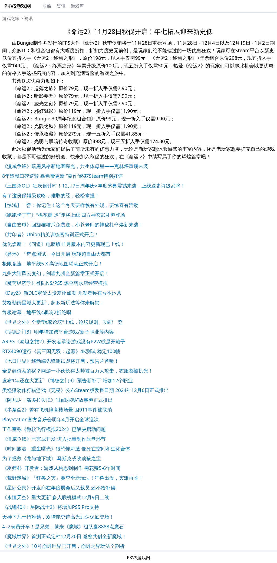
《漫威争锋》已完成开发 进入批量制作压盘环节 (54, 439)
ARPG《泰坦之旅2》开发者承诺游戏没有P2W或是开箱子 (63, 341)
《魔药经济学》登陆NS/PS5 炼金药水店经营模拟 (55, 283)
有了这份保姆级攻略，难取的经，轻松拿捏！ (51, 195)
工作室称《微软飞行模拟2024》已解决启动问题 (54, 429)
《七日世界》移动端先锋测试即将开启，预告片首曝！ (60, 361)
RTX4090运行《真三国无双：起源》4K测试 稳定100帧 (61, 351)
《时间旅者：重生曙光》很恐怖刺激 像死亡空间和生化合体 (66, 448)
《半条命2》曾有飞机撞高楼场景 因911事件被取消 (57, 409)
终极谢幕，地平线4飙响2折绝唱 (36, 312)
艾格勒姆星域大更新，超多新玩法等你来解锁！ (53, 302)
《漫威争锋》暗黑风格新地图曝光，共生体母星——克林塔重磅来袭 (75, 166)
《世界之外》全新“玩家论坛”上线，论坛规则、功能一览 (62, 322)
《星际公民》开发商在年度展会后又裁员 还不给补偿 (59, 487)
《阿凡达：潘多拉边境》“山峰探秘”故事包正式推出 (57, 400)
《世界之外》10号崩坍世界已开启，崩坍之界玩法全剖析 (63, 546)
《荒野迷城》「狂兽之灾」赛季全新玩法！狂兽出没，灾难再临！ (72, 478)
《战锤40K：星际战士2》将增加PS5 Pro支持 (50, 507)
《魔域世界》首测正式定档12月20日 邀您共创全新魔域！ (64, 536)
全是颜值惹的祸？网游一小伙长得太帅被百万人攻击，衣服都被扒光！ (77, 370)
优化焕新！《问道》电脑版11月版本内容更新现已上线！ (63, 244)
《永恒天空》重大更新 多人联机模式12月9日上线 (55, 497)
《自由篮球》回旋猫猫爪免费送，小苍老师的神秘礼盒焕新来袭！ (72, 224)
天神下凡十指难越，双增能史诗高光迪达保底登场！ (58, 516)
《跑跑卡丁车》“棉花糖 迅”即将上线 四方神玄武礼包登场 (63, 215)
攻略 (47, 6)
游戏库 (77, 6)
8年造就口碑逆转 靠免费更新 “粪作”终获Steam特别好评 (62, 176)
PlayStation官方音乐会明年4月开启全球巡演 (50, 419)
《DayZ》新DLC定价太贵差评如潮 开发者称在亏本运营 (61, 292)
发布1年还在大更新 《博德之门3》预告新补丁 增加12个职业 (67, 380)
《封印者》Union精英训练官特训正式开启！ (50, 234)
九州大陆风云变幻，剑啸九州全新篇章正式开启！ (55, 273)
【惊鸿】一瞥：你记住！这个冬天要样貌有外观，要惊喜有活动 (70, 205)
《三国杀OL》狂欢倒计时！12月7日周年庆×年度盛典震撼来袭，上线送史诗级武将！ (93, 185)
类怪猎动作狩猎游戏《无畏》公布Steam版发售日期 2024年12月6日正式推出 (85, 390)
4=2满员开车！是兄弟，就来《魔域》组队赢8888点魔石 (63, 526)
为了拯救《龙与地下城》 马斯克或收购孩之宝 (51, 458)
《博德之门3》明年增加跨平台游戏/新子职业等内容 (58, 331)
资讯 (61, 6)
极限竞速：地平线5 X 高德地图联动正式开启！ (52, 263)
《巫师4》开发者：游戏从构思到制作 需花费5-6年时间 (61, 468)
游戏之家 (10, 18)
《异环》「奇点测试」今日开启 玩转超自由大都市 (56, 254)
